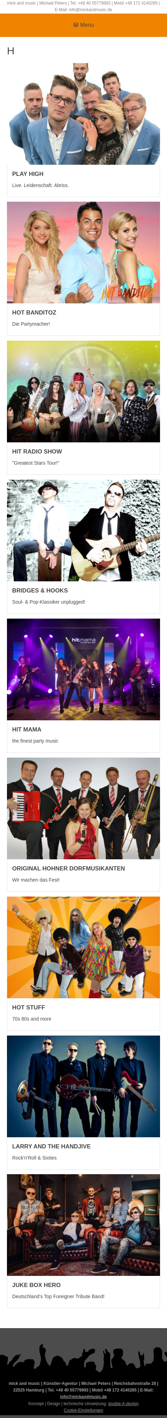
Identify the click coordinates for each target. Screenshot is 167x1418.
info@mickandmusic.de (83, 1396)
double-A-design (123, 1403)
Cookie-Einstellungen (83, 1410)
